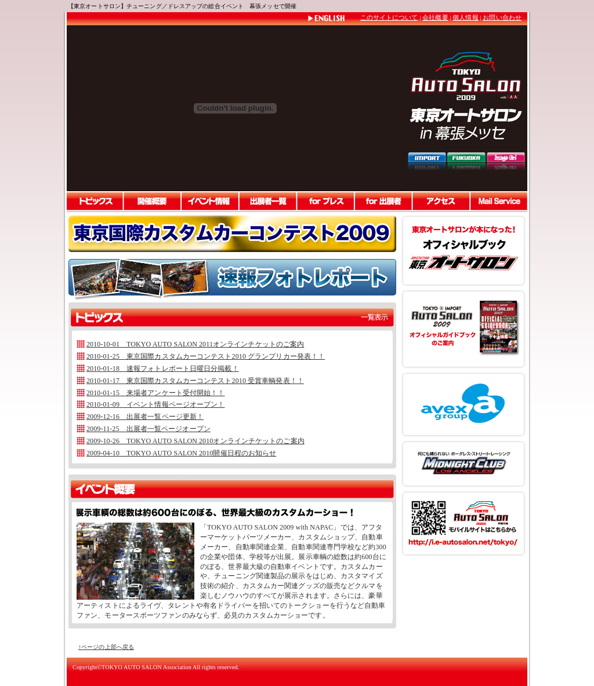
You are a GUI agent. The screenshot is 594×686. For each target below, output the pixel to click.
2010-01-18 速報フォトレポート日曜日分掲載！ (162, 368)
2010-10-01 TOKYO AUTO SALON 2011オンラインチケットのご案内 (195, 344)
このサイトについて (389, 17)
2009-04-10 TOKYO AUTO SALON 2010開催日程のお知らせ (181, 453)
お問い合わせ (502, 17)
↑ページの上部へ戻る (106, 647)
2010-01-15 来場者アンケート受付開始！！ (155, 393)
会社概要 (435, 17)
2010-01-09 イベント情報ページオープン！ (155, 404)
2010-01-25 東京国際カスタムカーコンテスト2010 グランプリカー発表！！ (205, 356)
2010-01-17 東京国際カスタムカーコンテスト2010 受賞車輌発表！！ (195, 381)
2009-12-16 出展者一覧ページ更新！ (145, 417)
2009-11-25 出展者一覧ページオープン (148, 429)
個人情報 (465, 17)
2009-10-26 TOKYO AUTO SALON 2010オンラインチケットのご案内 (195, 441)
